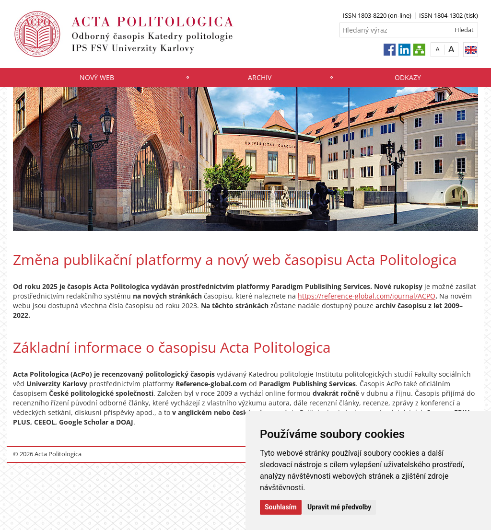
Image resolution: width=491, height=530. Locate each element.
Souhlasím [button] (281, 507)
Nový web (97, 77)
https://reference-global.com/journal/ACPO (366, 295)
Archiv (259, 77)
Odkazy (408, 77)
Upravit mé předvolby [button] (339, 507)
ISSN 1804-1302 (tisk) (448, 15)
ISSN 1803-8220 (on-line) (377, 15)
